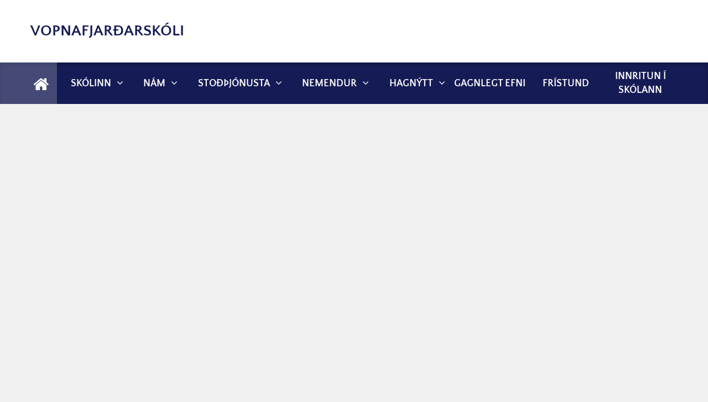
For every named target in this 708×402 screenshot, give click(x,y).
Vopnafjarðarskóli (107, 30)
